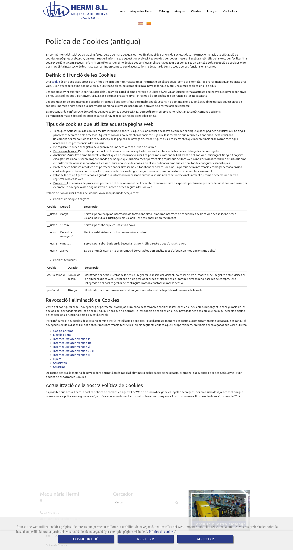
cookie (55, 81)
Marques (180, 11)
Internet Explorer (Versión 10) (72, 342)
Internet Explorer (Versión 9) (71, 346)
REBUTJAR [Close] (145, 539)
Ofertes (196, 11)
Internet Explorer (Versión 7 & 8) (74, 350)
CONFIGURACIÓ (85, 539)
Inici (122, 11)
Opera (57, 358)
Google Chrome (63, 330)
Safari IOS (59, 366)
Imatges (212, 11)
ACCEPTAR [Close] (205, 539)
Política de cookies (161, 532)
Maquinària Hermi (141, 11)
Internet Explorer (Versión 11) (72, 338)
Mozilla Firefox (62, 334)
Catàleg (164, 11)
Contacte (230, 11)
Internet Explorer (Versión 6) (71, 354)
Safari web (60, 362)
